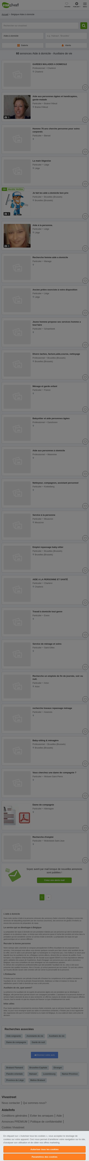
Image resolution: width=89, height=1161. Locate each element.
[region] (44, 1146)
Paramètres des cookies (44, 1157)
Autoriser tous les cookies (44, 1149)
